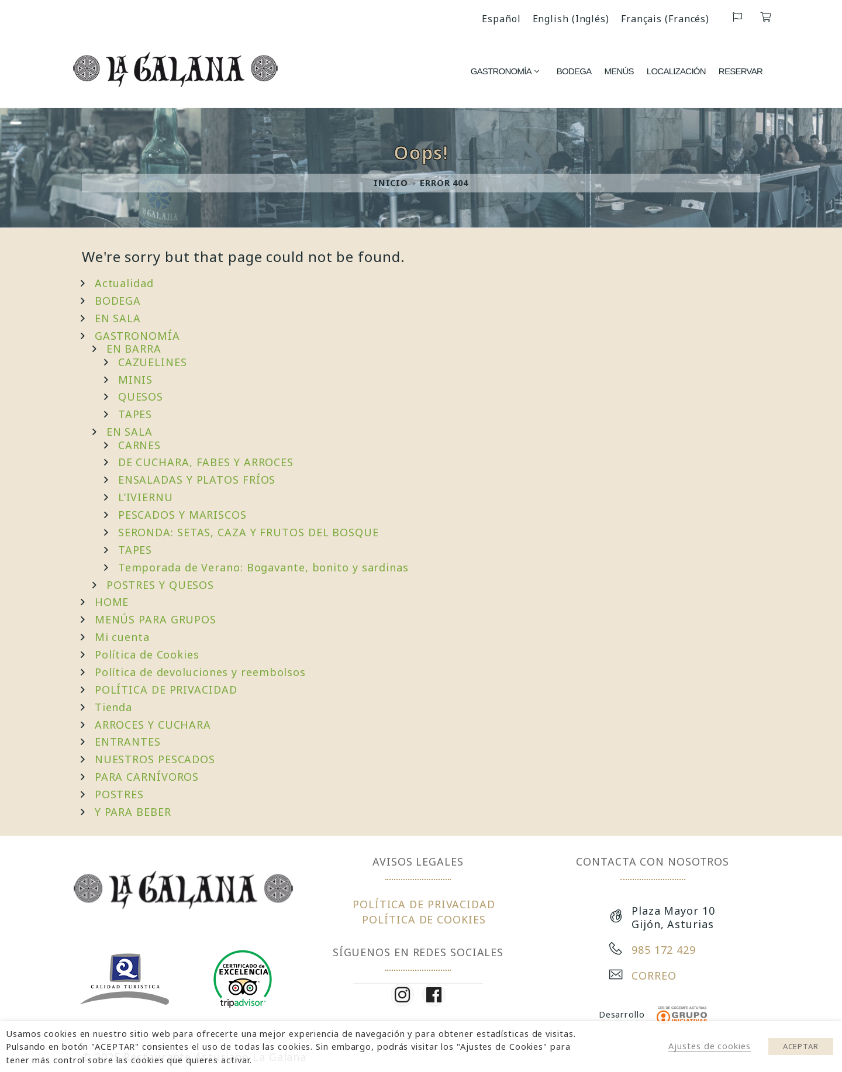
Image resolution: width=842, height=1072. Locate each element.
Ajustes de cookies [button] (709, 1046)
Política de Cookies (147, 654)
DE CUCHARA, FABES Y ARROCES (206, 462)
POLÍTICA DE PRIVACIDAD (166, 690)
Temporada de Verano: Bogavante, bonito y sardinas (263, 567)
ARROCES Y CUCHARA (153, 725)
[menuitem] (501, 18)
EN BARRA (133, 349)
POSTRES (119, 794)
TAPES (135, 414)
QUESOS (140, 396)
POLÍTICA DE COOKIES (423, 919)
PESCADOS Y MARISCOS (182, 515)
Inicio (391, 182)
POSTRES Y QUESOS (160, 585)
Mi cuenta (122, 637)
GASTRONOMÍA (137, 336)
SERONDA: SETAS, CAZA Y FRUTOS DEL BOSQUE (248, 532)
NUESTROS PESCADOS (155, 759)
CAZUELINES (152, 362)
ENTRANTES (128, 742)
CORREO (654, 975)
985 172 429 (664, 950)
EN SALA (118, 318)
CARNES (139, 445)
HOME (112, 602)
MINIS (135, 380)
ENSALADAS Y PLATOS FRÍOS (197, 480)
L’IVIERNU (145, 497)
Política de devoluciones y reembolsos (200, 672)
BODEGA (118, 301)
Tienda (113, 707)
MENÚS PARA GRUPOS (155, 619)
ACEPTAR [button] (801, 1046)
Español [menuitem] (501, 18)
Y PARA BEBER (133, 812)
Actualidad (124, 283)
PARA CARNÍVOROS (147, 777)
